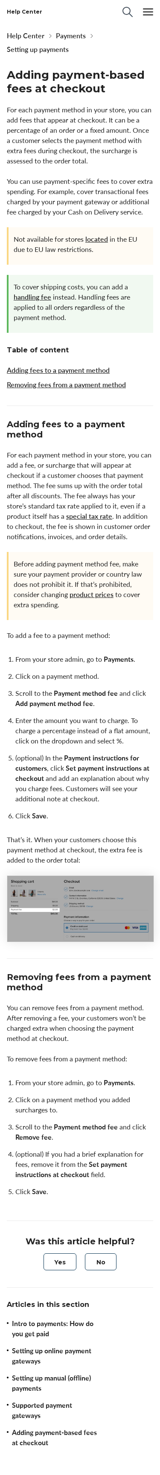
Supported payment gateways (42, 1410)
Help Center (25, 35)
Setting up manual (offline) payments (51, 1383)
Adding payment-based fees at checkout (54, 1437)
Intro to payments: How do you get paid (52, 1328)
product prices (91, 594)
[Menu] (148, 12)
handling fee (32, 297)
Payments (71, 35)
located (96, 239)
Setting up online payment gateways (51, 1355)
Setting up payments (38, 49)
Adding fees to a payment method (58, 370)
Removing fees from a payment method (66, 384)
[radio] (60, 1261)
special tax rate (89, 516)
